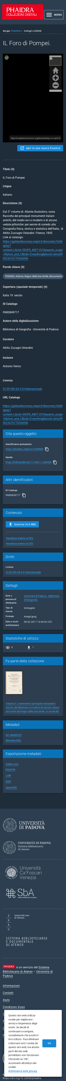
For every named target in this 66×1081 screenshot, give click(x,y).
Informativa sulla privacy (22, 1071)
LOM (8, 775)
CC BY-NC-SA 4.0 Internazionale (22, 389)
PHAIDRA (15, 31)
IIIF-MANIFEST (14, 735)
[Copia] (47, 449)
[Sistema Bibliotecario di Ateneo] (28, 857)
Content (33, 98)
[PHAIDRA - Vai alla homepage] (22, 18)
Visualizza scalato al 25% (19, 543)
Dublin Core (12, 764)
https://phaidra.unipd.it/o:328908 (24, 449)
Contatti (8, 993)
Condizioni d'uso (14, 1007)
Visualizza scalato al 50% (19, 538)
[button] (54, 14)
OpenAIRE (11, 787)
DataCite (10, 769)
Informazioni (11, 985)
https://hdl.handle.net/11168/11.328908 (28, 462)
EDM (8, 781)
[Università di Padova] (24, 834)
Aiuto (6, 1000)
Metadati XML (13, 740)
